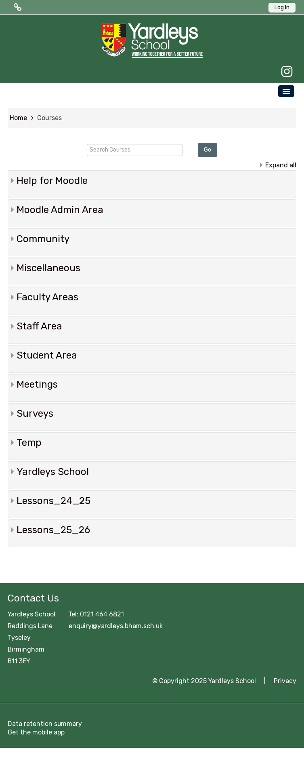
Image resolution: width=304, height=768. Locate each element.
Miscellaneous (48, 268)
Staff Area (39, 326)
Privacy (285, 681)
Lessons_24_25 (53, 500)
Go (207, 149)
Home (18, 118)
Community (43, 239)
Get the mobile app (36, 732)
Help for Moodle (52, 180)
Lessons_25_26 (53, 530)
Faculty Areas (47, 297)
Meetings (37, 384)
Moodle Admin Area (60, 209)
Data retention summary (45, 724)
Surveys (35, 413)
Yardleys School (53, 471)
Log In (282, 7)
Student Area (47, 355)
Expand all (280, 165)
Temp (29, 442)
